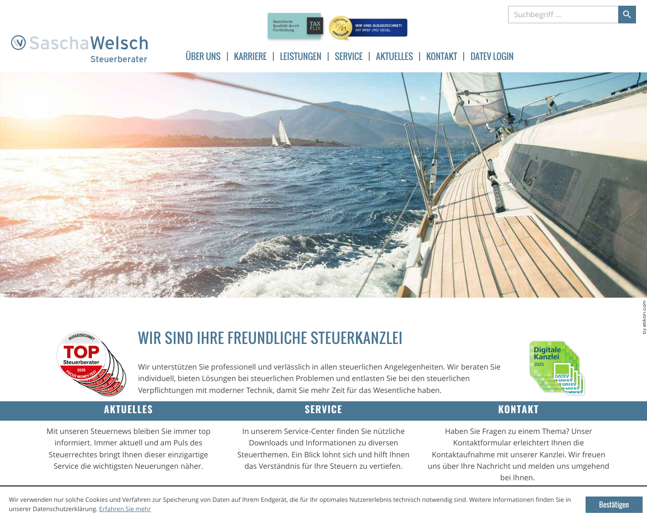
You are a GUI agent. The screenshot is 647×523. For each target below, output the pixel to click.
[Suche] (563, 14)
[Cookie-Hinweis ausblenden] (614, 505)
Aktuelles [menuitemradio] (394, 56)
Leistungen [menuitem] (301, 56)
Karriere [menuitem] (250, 56)
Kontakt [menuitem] (441, 56)
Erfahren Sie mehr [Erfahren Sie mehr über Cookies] (125, 509)
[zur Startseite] (79, 49)
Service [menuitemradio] (349, 56)
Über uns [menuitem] (203, 56)
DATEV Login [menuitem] (492, 56)
